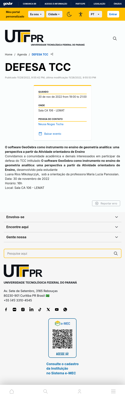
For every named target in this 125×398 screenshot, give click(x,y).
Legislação (99, 4)
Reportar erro (106, 203)
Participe (80, 4)
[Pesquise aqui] (59, 254)
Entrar (113, 14)
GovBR (8, 4)
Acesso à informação (56, 4)
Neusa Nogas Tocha (50, 124)
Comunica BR (29, 4)
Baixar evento (52, 133)
